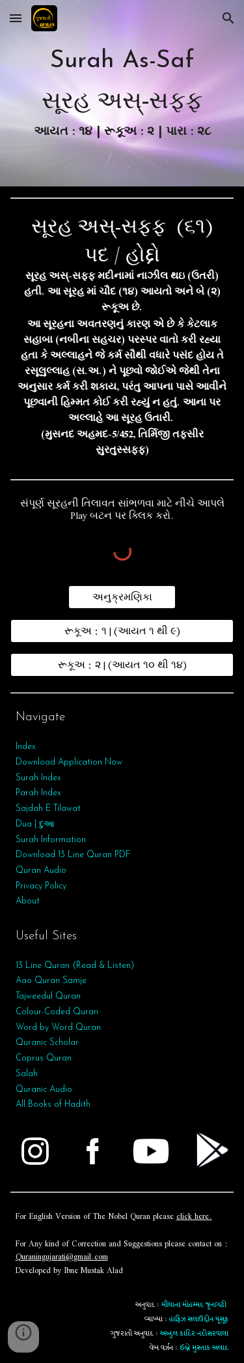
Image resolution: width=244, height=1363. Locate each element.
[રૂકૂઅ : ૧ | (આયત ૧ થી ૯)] (122, 631)
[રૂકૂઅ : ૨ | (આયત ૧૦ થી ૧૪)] (122, 665)
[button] (15, 18)
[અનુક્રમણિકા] (122, 597)
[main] (122, 93)
